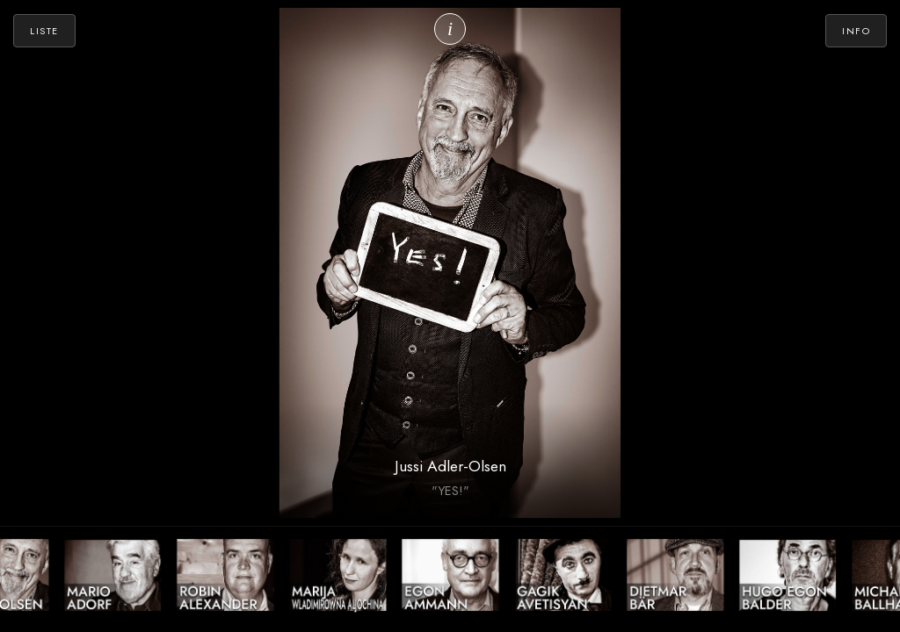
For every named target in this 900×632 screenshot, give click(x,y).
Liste (44, 31)
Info (856, 31)
